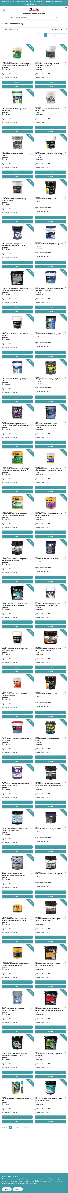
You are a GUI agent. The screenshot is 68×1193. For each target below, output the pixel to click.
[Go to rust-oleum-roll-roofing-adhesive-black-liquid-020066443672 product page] (17, 561)
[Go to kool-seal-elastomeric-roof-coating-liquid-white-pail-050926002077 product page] (50, 156)
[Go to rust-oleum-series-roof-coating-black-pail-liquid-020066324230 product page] (50, 786)
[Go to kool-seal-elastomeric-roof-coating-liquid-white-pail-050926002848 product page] (17, 336)
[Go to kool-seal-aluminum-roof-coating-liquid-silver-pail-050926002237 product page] (50, 201)
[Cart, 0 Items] (64, 9)
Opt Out (17, 1189)
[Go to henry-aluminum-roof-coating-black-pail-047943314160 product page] (17, 291)
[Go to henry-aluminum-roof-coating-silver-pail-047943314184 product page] (17, 606)
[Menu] (4, 10)
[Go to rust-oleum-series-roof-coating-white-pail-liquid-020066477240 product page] (50, 66)
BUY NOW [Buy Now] (17, 86)
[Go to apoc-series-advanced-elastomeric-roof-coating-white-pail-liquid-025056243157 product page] (50, 471)
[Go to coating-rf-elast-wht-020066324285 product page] (50, 246)
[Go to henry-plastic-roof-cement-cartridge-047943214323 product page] (17, 1056)
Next (64, 35)
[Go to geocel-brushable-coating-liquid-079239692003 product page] (17, 426)
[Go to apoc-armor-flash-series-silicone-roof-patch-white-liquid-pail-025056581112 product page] (17, 516)
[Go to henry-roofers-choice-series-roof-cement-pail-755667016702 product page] (50, 1101)
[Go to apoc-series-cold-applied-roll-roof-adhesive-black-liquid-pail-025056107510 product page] (17, 966)
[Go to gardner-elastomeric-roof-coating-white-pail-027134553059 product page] (50, 291)
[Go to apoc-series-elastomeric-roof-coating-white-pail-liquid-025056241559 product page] (17, 696)
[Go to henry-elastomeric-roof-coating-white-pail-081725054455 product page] (17, 111)
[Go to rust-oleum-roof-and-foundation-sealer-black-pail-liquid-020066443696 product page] (50, 876)
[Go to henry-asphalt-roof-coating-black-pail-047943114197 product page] (50, 1011)
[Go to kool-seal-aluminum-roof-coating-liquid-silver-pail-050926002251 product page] (50, 696)
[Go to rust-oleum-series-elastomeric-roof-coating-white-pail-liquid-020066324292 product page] (50, 111)
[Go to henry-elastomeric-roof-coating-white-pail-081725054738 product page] (17, 381)
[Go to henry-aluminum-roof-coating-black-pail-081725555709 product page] (50, 336)
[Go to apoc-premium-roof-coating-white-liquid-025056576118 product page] (17, 471)
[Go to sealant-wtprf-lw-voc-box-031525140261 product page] (17, 1101)
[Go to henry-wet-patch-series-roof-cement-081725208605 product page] (50, 831)
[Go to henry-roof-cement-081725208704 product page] (50, 561)
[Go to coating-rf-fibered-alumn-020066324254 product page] (17, 156)
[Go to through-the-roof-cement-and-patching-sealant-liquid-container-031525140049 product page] (50, 741)
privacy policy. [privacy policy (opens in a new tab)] (46, 1181)
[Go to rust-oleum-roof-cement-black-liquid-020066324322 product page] (50, 921)
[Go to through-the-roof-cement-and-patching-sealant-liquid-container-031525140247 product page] (50, 381)
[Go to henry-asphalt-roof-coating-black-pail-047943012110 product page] (50, 966)
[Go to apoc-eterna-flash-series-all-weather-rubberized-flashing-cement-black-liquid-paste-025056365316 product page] (17, 921)
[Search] (57, 17)
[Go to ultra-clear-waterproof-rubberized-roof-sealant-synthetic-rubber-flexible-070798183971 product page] (17, 876)
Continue (7, 1189)
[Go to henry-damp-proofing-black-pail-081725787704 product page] (17, 246)
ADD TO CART (17, 82)
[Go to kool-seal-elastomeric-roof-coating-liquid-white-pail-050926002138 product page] (17, 651)
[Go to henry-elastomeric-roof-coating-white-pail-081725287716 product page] (50, 606)
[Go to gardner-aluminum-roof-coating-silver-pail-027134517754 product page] (50, 426)
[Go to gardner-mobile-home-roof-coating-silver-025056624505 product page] (17, 1011)
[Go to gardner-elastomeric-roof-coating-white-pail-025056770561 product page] (17, 741)
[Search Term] (34, 17)
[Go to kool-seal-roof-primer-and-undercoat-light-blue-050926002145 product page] (17, 201)
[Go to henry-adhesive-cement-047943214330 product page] (50, 1056)
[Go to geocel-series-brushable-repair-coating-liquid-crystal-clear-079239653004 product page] (17, 786)
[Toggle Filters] (66, 29)
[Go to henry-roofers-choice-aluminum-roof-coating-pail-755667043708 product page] (17, 831)
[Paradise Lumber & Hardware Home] (34, 9)
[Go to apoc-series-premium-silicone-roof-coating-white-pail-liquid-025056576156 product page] (17, 66)
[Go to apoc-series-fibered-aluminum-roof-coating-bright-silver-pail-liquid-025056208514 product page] (50, 516)
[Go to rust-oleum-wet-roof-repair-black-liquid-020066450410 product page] (50, 651)
